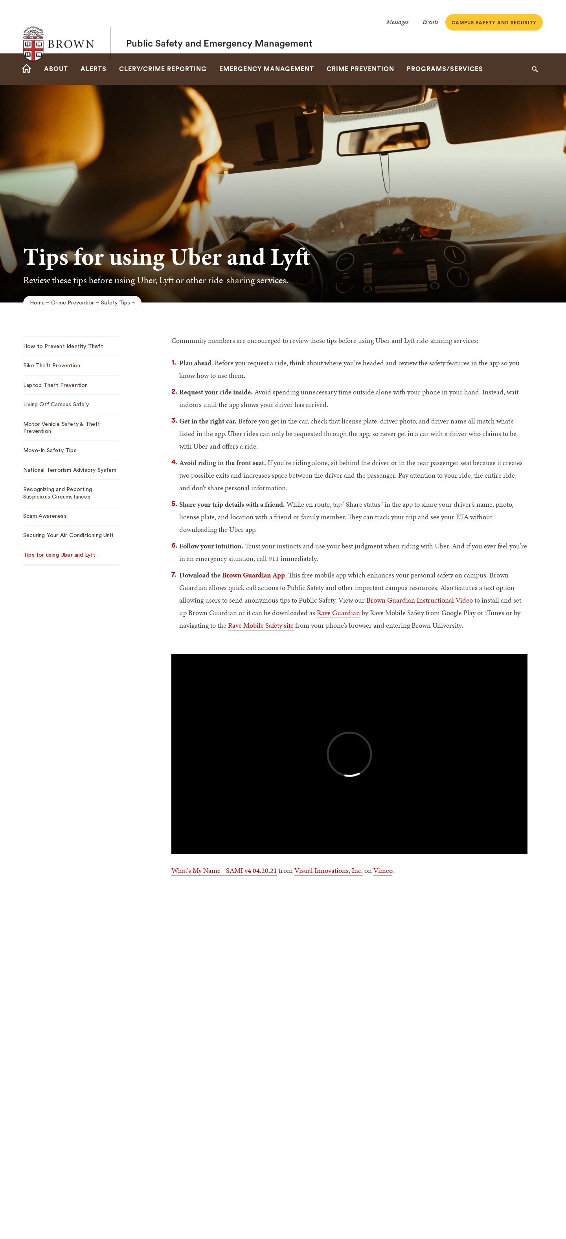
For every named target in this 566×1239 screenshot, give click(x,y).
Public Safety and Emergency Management (219, 26)
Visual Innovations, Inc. (328, 870)
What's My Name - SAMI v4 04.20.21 (224, 870)
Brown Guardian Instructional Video (419, 600)
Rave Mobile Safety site (261, 625)
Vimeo (382, 870)
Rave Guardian (338, 613)
